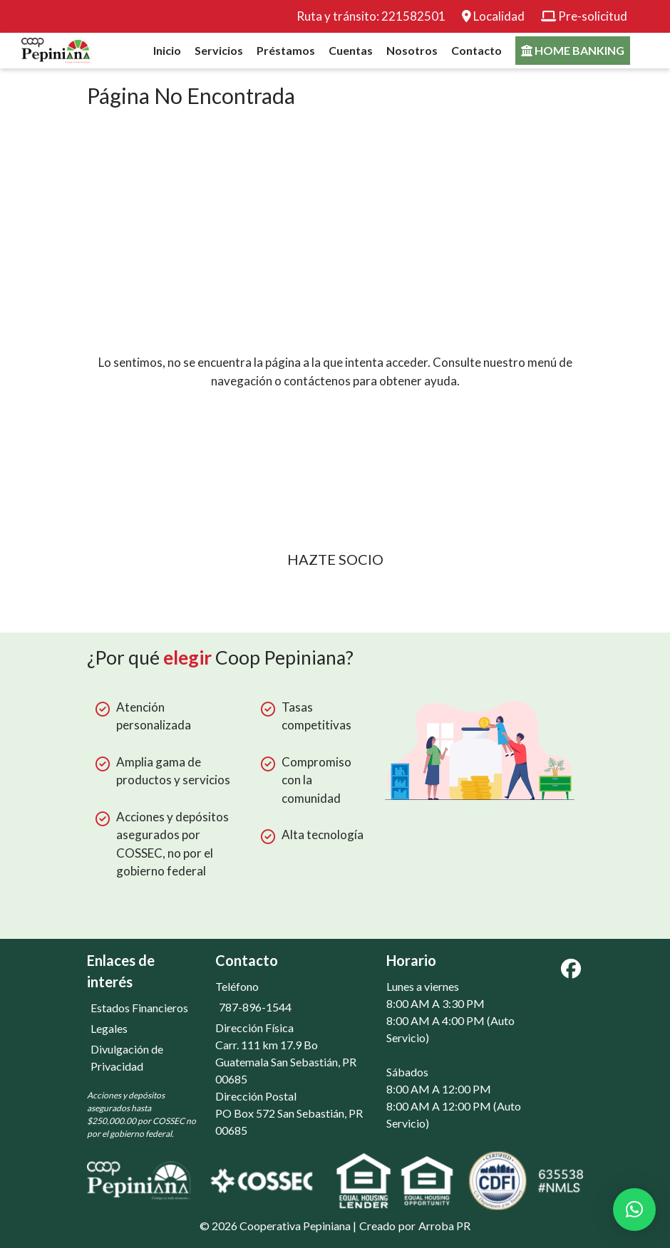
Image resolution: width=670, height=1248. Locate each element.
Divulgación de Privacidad (127, 1056)
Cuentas (351, 50)
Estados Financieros (139, 1007)
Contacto (476, 50)
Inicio (167, 50)
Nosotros (412, 50)
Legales (109, 1027)
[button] (634, 1209)
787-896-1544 (255, 1006)
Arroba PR (444, 1225)
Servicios (219, 50)
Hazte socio (335, 559)
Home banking (572, 50)
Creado (377, 1225)
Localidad (499, 16)
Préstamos (286, 50)
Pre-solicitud (592, 16)
